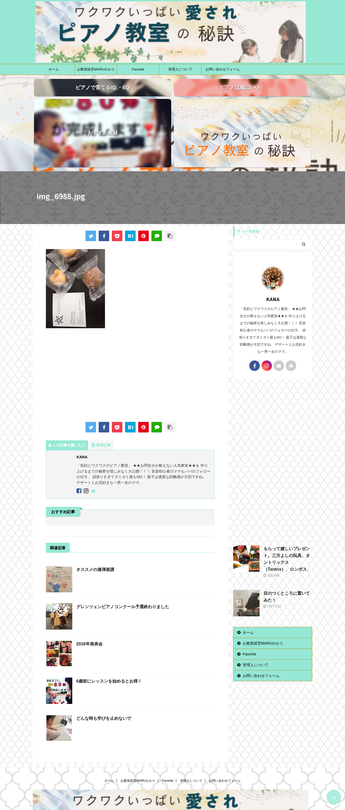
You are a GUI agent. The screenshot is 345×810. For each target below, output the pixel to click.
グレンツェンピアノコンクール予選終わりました (122, 552)
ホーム (54, 69)
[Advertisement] (130, 321)
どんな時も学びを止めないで (103, 663)
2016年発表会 (89, 589)
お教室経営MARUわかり (95, 69)
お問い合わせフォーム (222, 69)
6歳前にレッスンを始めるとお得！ (109, 626)
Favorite (138, 69)
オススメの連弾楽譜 (95, 514)
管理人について (180, 69)
